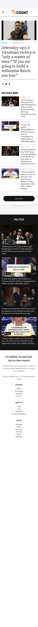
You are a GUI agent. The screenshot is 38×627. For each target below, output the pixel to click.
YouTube (19, 432)
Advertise (19, 411)
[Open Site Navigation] (3, 12)
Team (19, 406)
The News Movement (27, 376)
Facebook (19, 429)
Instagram (19, 424)
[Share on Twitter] (6, 84)
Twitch (19, 434)
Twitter (19, 427)
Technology (19, 391)
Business (19, 394)
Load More (19, 198)
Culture (19, 396)
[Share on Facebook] (9, 84)
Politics (4, 43)
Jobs (19, 409)
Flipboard (19, 437)
